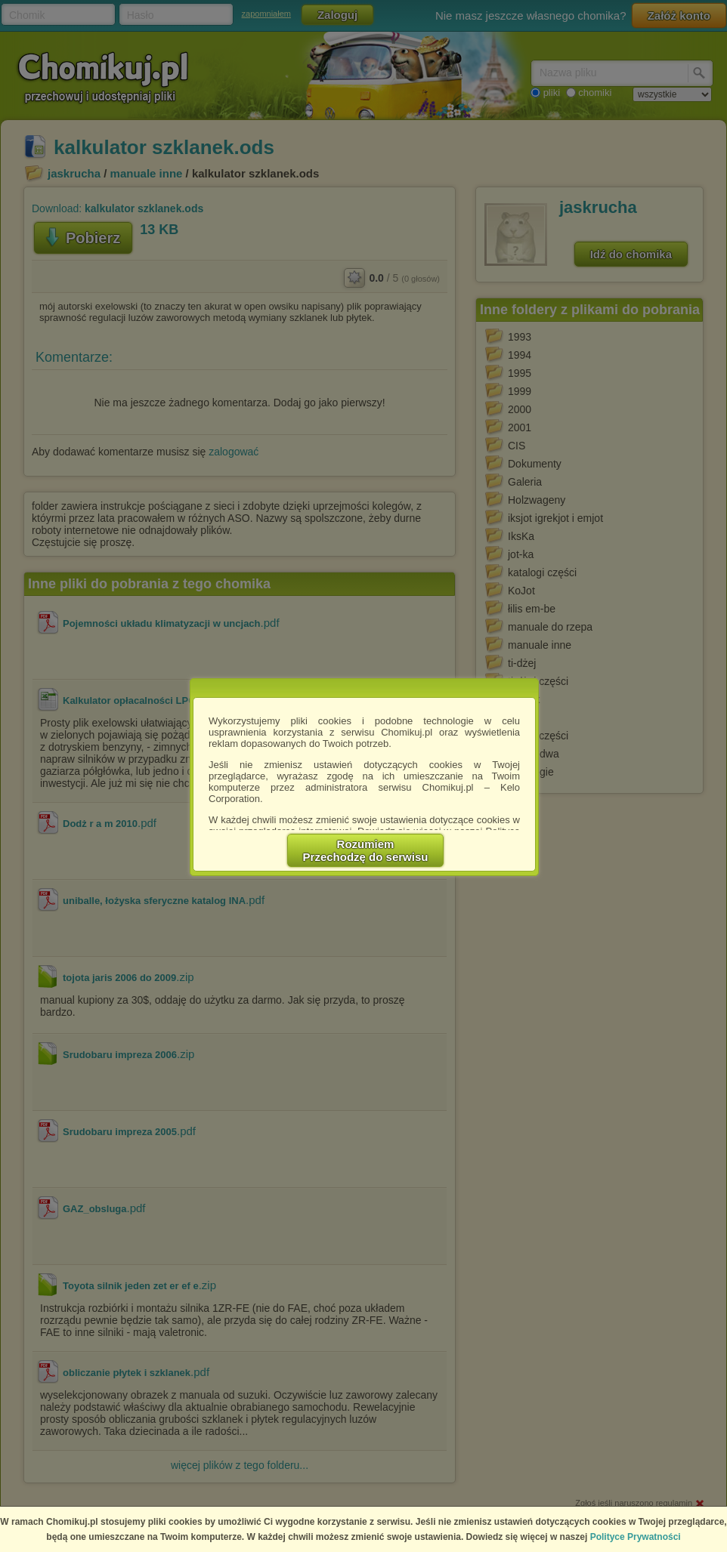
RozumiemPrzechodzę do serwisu (365, 850)
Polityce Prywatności (635, 1537)
